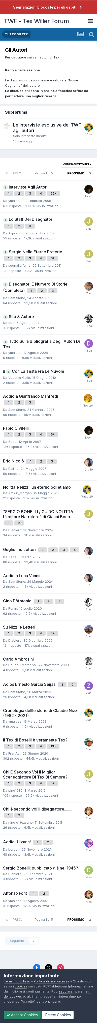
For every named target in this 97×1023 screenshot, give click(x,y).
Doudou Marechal (22, 665)
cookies (21, 986)
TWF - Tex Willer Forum (36, 21)
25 (53, 193)
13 (53, 746)
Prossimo (75, 173)
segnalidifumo (19, 265)
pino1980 (15, 790)
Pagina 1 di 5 (44, 173)
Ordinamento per (77, 164)
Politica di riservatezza (51, 981)
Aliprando (15, 233)
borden (14, 849)
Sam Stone (16, 298)
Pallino (13, 469)
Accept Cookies (22, 1015)
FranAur (14, 753)
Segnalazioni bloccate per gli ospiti (44, 7)
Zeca (12, 442)
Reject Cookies (57, 1015)
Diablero (14, 530)
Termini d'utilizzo (17, 981)
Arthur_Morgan (20, 493)
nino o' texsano (20, 822)
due (11, 323)
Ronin (12, 608)
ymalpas (14, 201)
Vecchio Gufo (19, 378)
